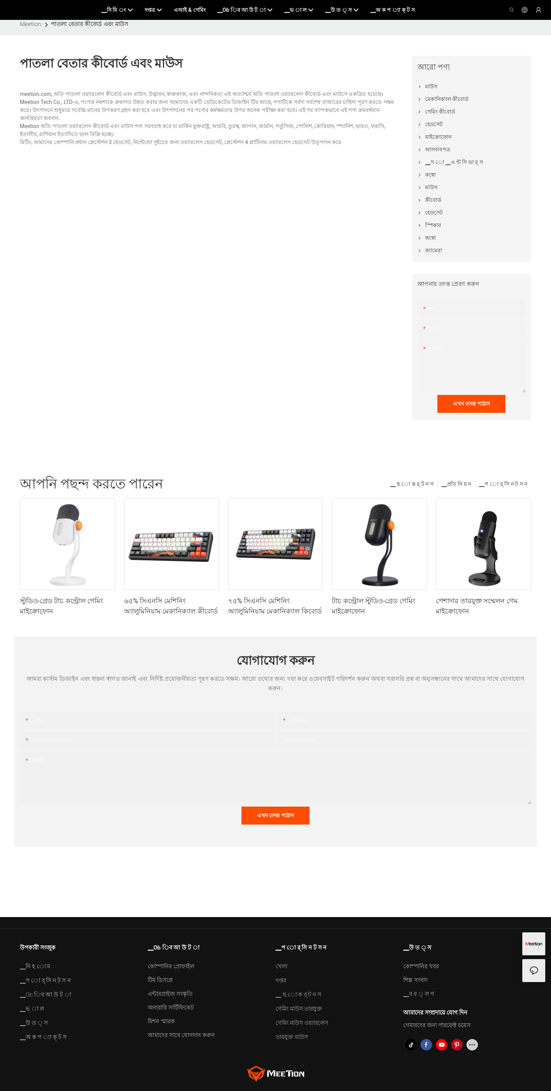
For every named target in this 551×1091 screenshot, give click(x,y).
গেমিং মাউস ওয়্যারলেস (302, 1023)
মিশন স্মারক (161, 1021)
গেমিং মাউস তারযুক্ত (299, 1008)
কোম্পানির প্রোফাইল (171, 966)
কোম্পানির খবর (421, 966)
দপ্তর (281, 980)
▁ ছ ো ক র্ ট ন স (412, 484)
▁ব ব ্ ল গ (418, 993)
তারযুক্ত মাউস (292, 1037)
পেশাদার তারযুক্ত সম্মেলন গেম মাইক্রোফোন (476, 606)
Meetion (30, 24)
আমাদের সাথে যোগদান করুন (181, 1035)
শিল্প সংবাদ (415, 980)
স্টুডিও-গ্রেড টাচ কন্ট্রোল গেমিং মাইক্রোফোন (61, 606)
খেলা (281, 966)
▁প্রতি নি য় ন (456, 484)
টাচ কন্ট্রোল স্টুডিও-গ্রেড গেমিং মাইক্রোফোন (373, 606)
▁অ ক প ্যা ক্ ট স (43, 1037)
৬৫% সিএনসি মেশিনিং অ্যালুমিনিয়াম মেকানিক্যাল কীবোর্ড (171, 606)
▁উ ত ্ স (34, 1023)
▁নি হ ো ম (35, 966)
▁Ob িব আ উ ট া (45, 994)
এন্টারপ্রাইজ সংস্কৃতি (170, 993)
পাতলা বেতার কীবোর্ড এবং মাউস (90, 24)
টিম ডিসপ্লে (160, 980)
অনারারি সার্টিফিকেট (171, 1007)
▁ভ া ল (32, 1008)
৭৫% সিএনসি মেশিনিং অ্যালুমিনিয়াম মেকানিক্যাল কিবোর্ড (275, 606)
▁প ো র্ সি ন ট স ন (503, 484)
